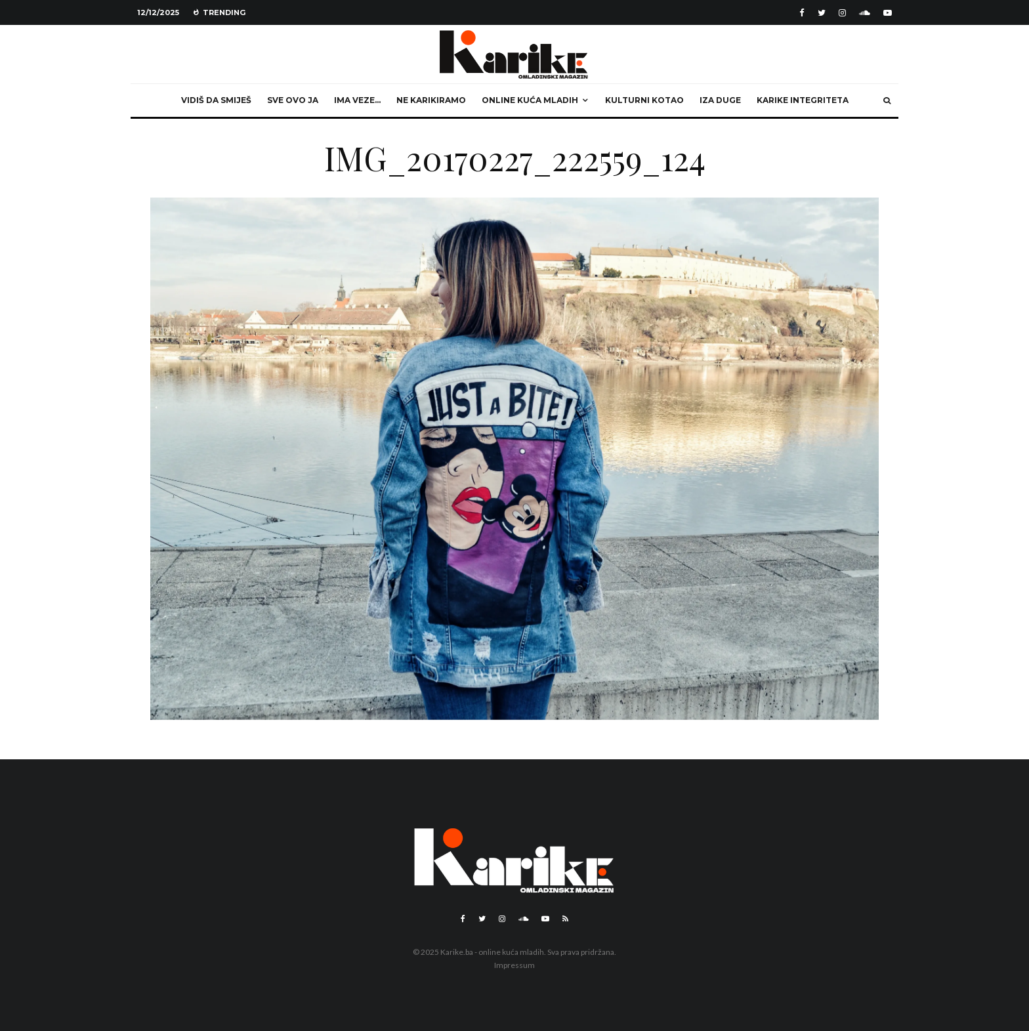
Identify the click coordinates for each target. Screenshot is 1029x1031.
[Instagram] (842, 13)
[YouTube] (887, 13)
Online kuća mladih (530, 100)
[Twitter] (821, 13)
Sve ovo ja (292, 100)
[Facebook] (802, 13)
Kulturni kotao (644, 100)
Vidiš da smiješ (216, 100)
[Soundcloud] (864, 13)
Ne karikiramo (431, 100)
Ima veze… (357, 100)
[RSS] (565, 919)
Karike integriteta (803, 100)
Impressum (514, 965)
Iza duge (720, 100)
